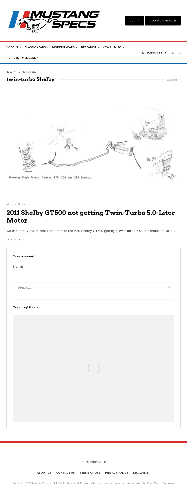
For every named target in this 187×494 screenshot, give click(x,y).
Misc (117, 47)
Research (88, 47)
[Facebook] (166, 52)
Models (12, 47)
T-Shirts (12, 57)
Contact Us (65, 472)
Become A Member (163, 20)
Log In (134, 20)
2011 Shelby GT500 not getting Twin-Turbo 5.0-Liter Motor (90, 216)
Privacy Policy (116, 472)
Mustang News (15, 204)
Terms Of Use (90, 472)
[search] (169, 287)
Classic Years (35, 47)
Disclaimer (141, 472)
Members (29, 57)
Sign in (18, 266)
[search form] (88, 287)
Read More (13, 239)
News (107, 47)
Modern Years (63, 47)
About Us (44, 472)
